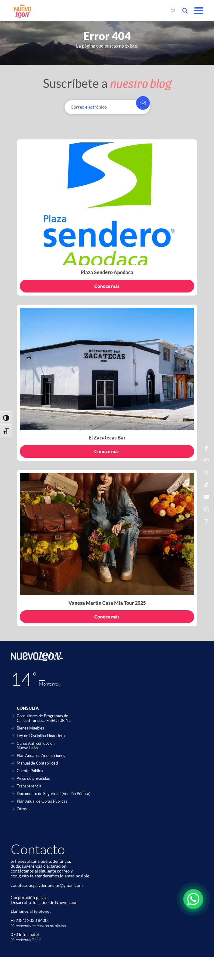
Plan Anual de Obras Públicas (42, 801)
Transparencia (29, 786)
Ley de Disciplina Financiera (41, 735)
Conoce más (107, 286)
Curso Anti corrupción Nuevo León (35, 745)
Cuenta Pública (30, 771)
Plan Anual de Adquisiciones (41, 755)
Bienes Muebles (30, 728)
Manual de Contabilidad (37, 763)
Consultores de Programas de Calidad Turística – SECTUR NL (44, 718)
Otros (22, 809)
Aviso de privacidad (33, 778)
